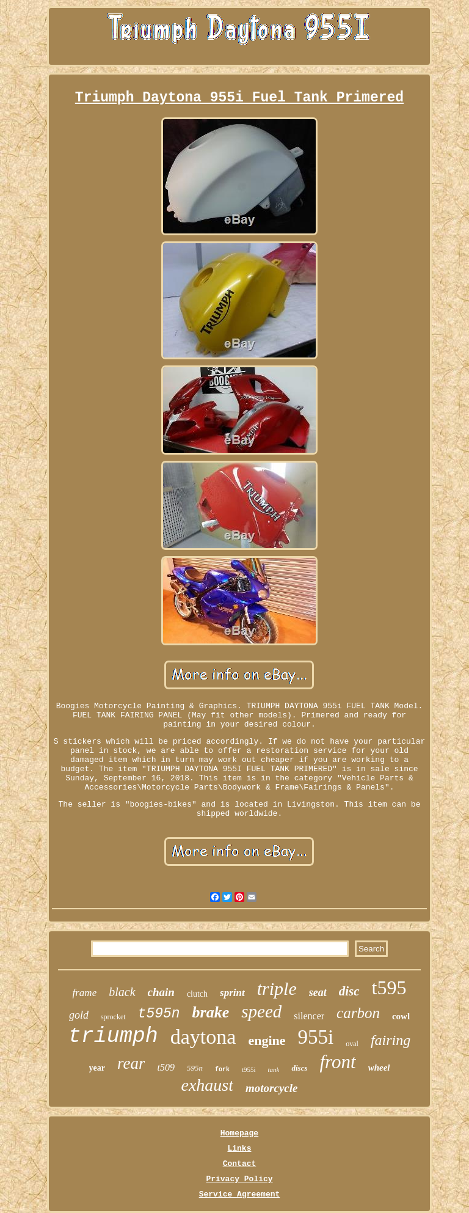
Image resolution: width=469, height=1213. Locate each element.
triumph (113, 1036)
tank (274, 1069)
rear (131, 1063)
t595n (159, 1014)
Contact (239, 1163)
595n (195, 1067)
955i (316, 1037)
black (122, 992)
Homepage (239, 1133)
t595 (389, 988)
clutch (197, 994)
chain (161, 992)
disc (349, 991)
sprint (232, 993)
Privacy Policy (239, 1179)
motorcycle (271, 1088)
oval (352, 1043)
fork (222, 1069)
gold (79, 1015)
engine (266, 1040)
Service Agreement (239, 1194)
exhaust (207, 1085)
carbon (358, 1013)
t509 (165, 1067)
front (337, 1061)
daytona (203, 1036)
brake (211, 1012)
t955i (249, 1069)
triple (277, 988)
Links (239, 1148)
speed (261, 1011)
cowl (401, 1016)
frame (85, 993)
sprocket (113, 1017)
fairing (390, 1040)
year (97, 1067)
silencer (309, 1016)
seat (318, 992)
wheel (379, 1067)
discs (299, 1067)
